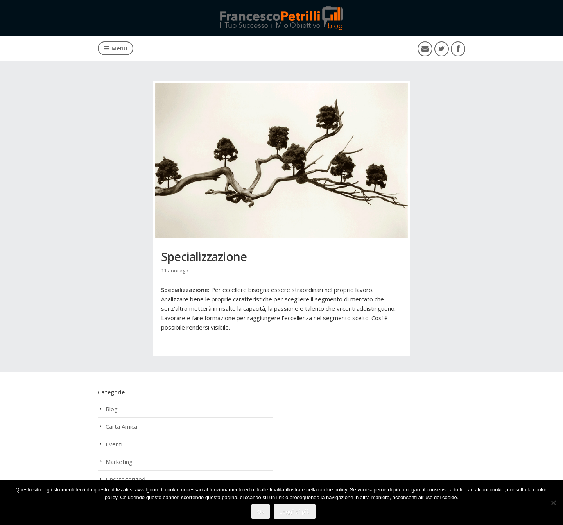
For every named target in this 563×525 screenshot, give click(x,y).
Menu (115, 48)
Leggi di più (294, 512)
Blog (112, 409)
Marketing (119, 462)
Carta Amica (121, 426)
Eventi (114, 444)
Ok (260, 512)
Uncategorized (125, 479)
